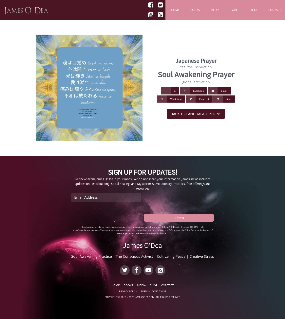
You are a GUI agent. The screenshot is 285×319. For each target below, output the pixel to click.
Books (195, 10)
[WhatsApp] (171, 99)
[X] (170, 90)
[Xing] (224, 99)
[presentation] (101, 213)
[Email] (219, 90)
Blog (254, 10)
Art (234, 10)
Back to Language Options (196, 113)
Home (175, 10)
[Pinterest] (199, 99)
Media (215, 10)
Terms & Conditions (153, 291)
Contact (274, 10)
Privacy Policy (128, 291)
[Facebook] (193, 90)
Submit (179, 217)
